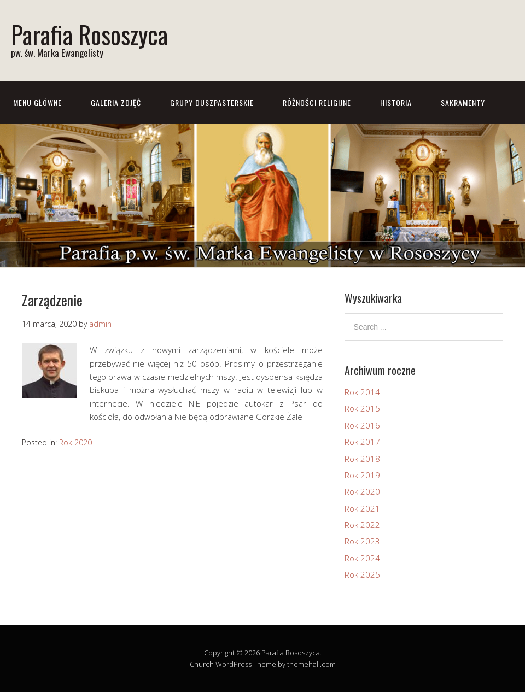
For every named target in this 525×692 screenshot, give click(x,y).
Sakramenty (463, 102)
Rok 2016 (362, 425)
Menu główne (37, 102)
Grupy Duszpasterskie (212, 102)
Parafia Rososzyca (89, 34)
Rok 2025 (362, 574)
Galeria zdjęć (116, 102)
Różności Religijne (317, 102)
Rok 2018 (362, 458)
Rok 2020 (75, 442)
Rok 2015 (362, 408)
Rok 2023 (362, 541)
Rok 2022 (362, 524)
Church (202, 664)
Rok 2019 (362, 475)
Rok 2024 (362, 558)
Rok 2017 (362, 441)
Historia (396, 102)
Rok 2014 (362, 391)
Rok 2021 (362, 508)
